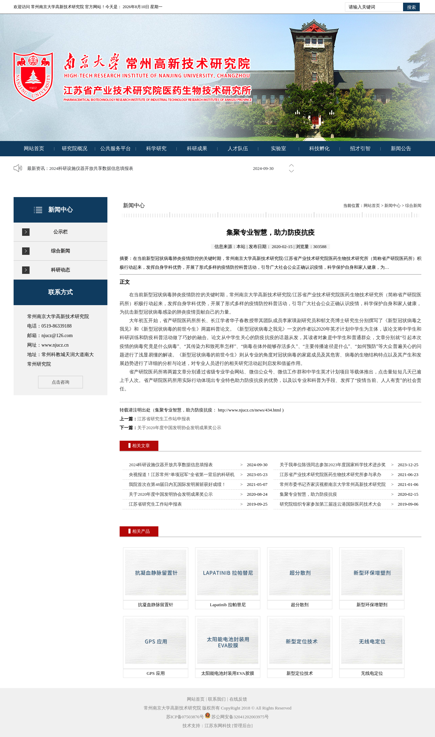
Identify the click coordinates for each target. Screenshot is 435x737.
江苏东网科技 (218, 725)
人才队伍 (238, 148)
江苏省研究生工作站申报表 (163, 418)
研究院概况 (74, 148)
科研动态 (60, 270)
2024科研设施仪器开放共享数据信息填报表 (91, 168)
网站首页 (34, 148)
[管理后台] (242, 725)
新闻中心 (392, 205)
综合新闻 (60, 250)
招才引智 (360, 148)
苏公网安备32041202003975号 (237, 716)
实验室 (278, 148)
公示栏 (60, 231)
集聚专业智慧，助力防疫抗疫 (307, 494)
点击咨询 (60, 382)
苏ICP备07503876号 (185, 716)
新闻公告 (401, 148)
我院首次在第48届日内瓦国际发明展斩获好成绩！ (176, 484)
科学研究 (156, 148)
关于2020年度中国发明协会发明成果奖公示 (179, 427)
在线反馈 (238, 699)
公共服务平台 (115, 148)
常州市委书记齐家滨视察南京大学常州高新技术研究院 (332, 484)
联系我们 (217, 699)
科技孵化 (319, 148)
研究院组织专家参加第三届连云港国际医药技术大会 (330, 504)
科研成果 (197, 148)
